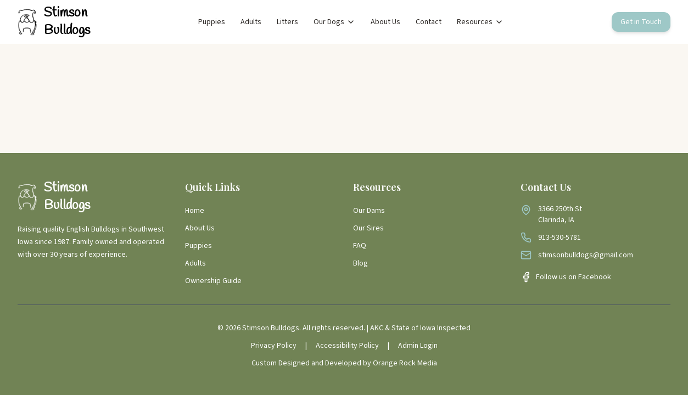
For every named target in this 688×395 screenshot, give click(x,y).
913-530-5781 (559, 237)
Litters (287, 21)
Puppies (211, 21)
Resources (480, 21)
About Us (385, 21)
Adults (250, 21)
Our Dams (369, 210)
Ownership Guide (213, 280)
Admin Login (418, 345)
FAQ (359, 245)
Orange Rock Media (405, 363)
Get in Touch (641, 21)
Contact (428, 21)
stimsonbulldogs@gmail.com (585, 255)
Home (194, 210)
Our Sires (368, 228)
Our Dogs (334, 21)
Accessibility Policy (347, 345)
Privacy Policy (274, 345)
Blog (360, 263)
